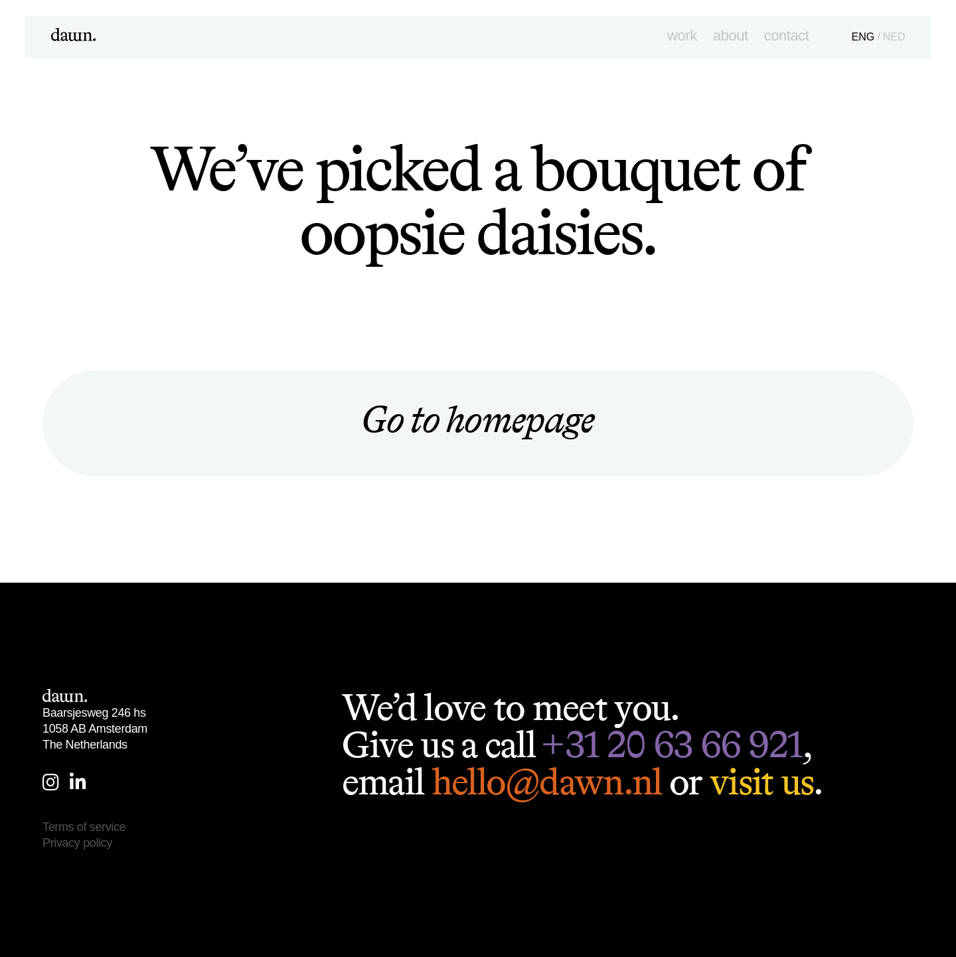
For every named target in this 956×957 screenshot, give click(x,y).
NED (902, 36)
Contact (794, 35)
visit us (761, 781)
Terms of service (83, 827)
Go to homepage (477, 419)
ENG (871, 36)
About (738, 35)
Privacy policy (77, 842)
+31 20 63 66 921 (671, 744)
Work (691, 35)
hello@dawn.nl (547, 781)
